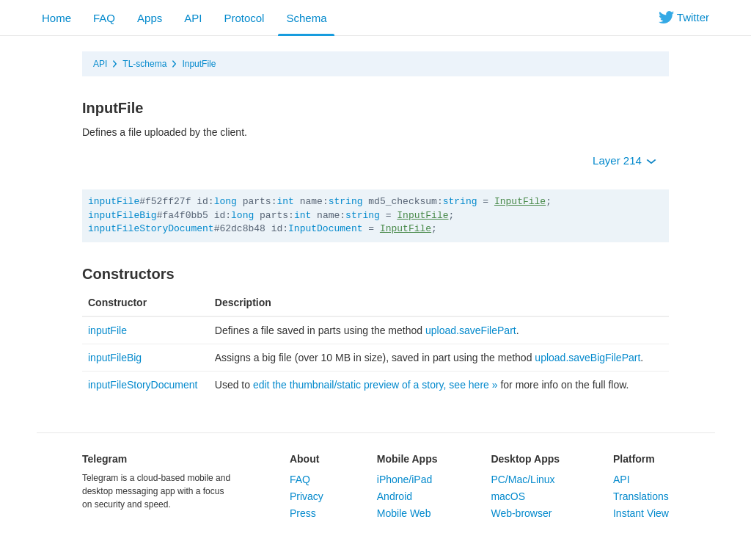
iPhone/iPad (405, 479)
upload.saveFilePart (470, 330)
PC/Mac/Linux (522, 479)
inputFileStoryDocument (151, 228)
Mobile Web (404, 513)
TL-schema (144, 64)
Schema (306, 18)
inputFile (113, 201)
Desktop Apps (525, 459)
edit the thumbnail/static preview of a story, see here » (375, 385)
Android (394, 496)
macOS (508, 496)
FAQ (104, 18)
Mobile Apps (407, 459)
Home (56, 18)
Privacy (306, 496)
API (193, 18)
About (304, 459)
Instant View (641, 513)
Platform (634, 459)
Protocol (244, 18)
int (284, 201)
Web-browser (521, 513)
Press (303, 513)
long (225, 201)
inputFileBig (122, 215)
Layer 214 (624, 160)
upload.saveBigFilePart (587, 357)
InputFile (199, 64)
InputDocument (325, 228)
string (346, 201)
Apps (149, 18)
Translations (641, 496)
